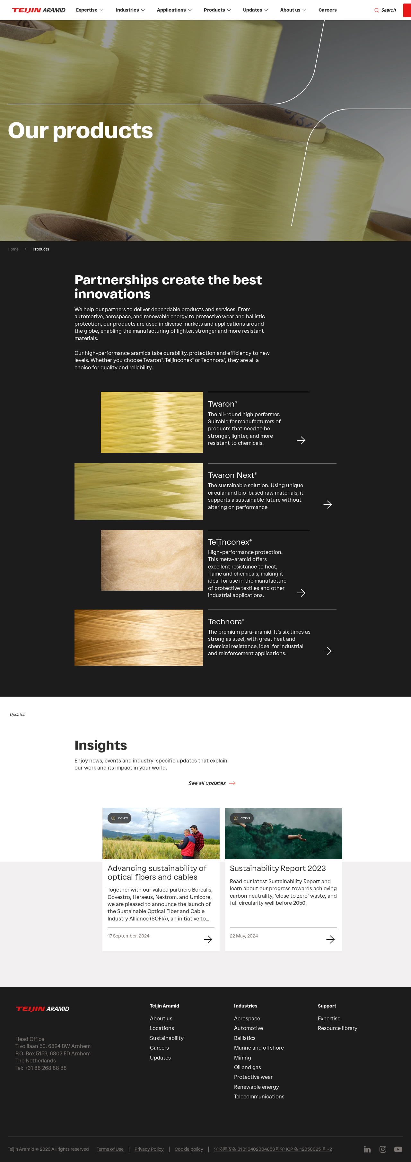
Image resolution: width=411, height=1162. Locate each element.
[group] (205, 130)
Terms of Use (110, 1149)
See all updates (206, 783)
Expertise (89, 10)
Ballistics (245, 1038)
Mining (242, 1058)
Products (217, 10)
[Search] (385, 10)
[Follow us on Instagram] (383, 1149)
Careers (328, 10)
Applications (174, 10)
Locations (162, 1028)
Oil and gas (247, 1067)
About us (293, 10)
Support (327, 1006)
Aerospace (247, 1019)
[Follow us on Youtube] (398, 1149)
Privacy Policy (149, 1149)
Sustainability (167, 1038)
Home (13, 249)
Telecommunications (259, 1097)
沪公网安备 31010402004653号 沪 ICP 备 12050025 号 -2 (273, 1149)
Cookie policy (189, 1149)
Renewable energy (256, 1087)
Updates (255, 10)
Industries (130, 10)
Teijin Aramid (164, 1006)
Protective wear (253, 1077)
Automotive (248, 1028)
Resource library (337, 1028)
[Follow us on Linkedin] (367, 1149)
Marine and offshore (259, 1048)
